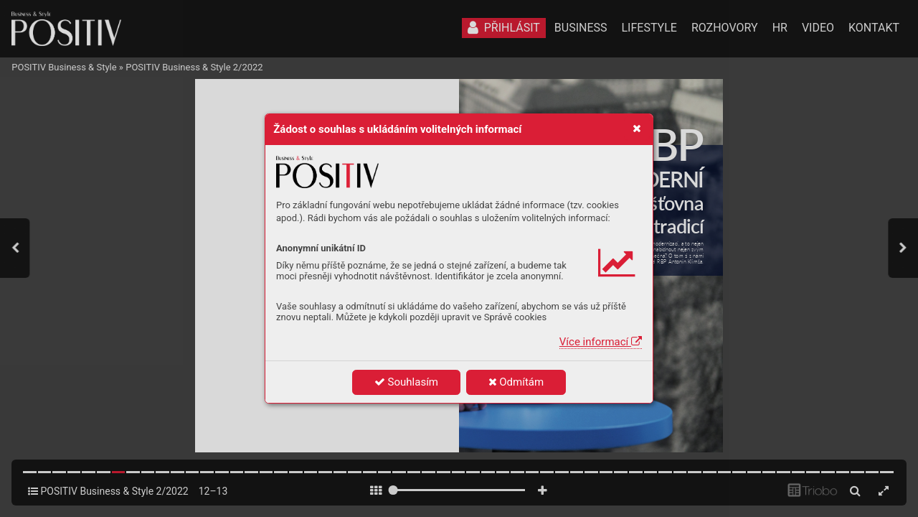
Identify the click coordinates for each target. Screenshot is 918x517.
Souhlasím (406, 382)
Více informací (600, 341)
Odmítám (516, 382)
